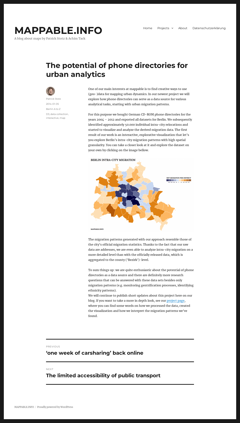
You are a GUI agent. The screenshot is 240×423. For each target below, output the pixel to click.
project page (176, 300)
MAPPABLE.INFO (58, 30)
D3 (47, 114)
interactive (52, 117)
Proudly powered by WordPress (55, 407)
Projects (163, 28)
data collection (59, 114)
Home (147, 28)
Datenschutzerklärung (209, 28)
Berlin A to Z (53, 108)
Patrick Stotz (53, 98)
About (182, 28)
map (62, 117)
